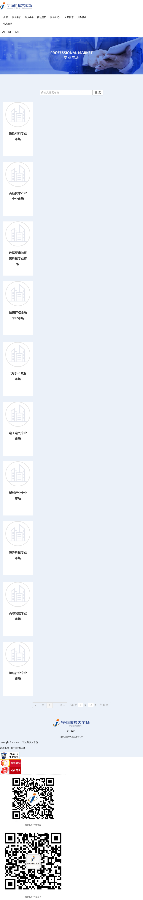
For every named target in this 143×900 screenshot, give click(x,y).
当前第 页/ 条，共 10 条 (89, 705)
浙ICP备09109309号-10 (72, 736)
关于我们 (70, 731)
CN (17, 31)
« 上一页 (40, 705)
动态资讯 (7, 23)
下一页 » (60, 705)
